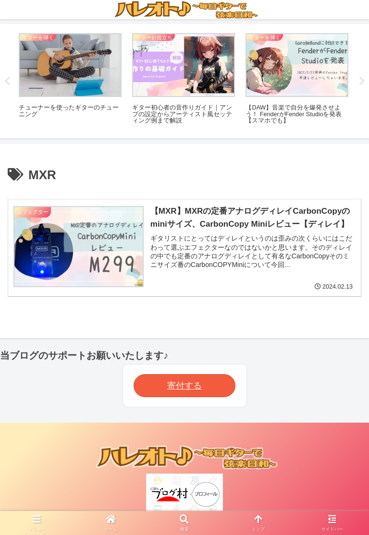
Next (362, 81)
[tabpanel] (70, 79)
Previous (7, 81)
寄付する (184, 385)
